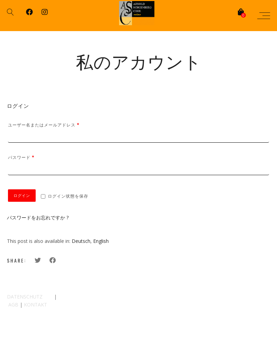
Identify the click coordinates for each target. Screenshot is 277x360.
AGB (13, 304)
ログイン (22, 195)
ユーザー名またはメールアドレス (44, 125)
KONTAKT (35, 304)
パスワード (21, 157)
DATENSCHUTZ (25, 296)
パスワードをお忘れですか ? (38, 217)
